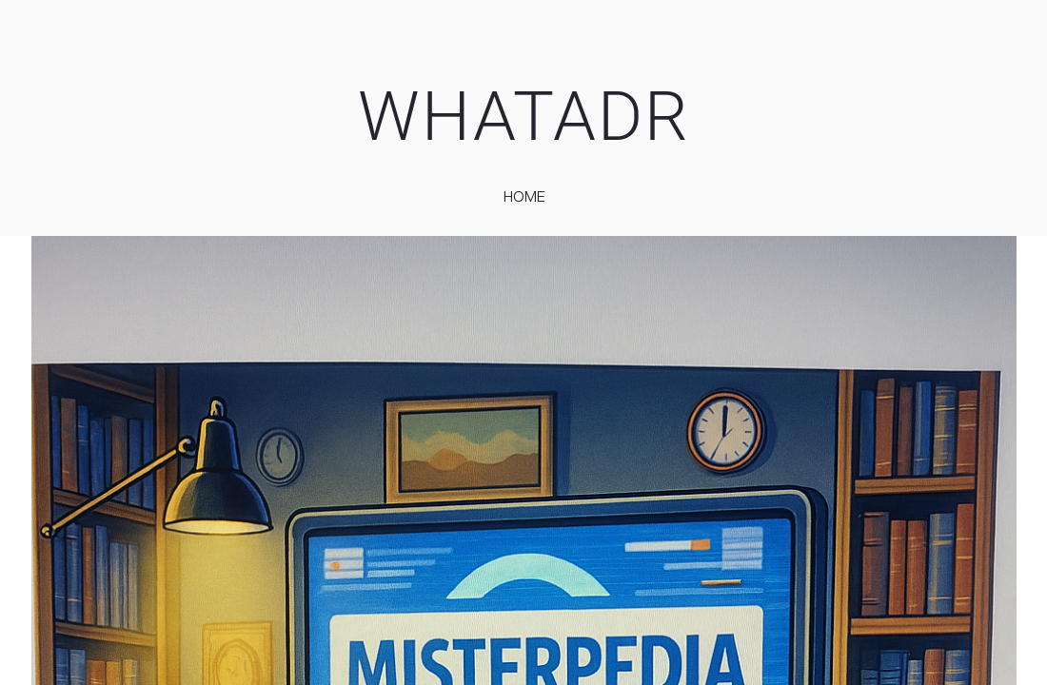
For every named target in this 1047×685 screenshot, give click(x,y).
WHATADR (524, 116)
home (524, 196)
